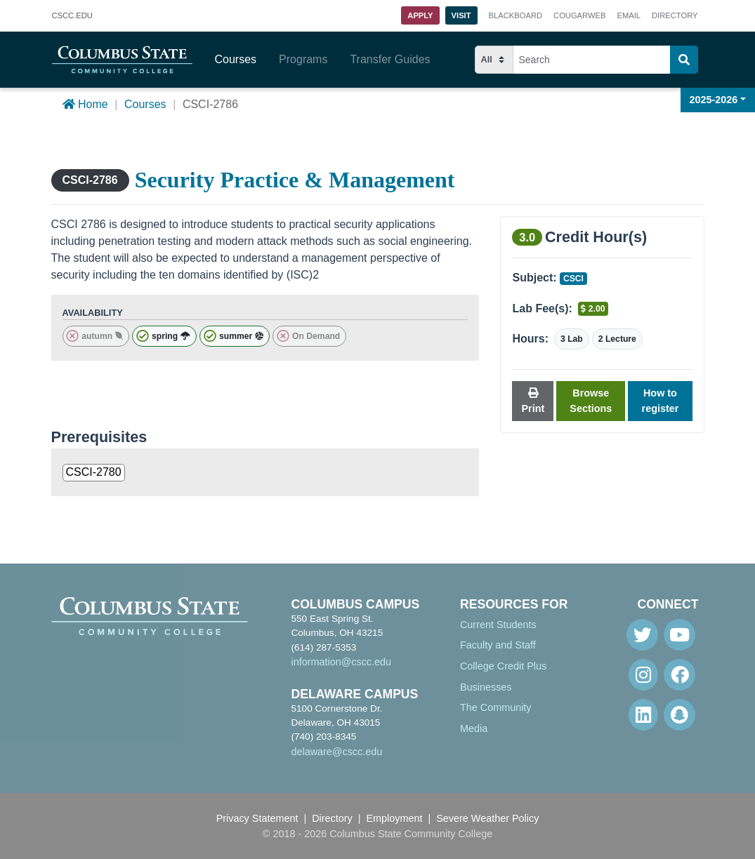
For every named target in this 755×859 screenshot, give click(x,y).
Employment (395, 818)
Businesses (486, 687)
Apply (420, 15)
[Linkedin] (643, 715)
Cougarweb (579, 15)
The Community (496, 707)
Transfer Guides (390, 59)
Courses (236, 59)
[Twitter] (642, 635)
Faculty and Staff (498, 645)
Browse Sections (591, 400)
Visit (461, 15)
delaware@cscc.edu (336, 751)
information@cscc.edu (341, 661)
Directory (674, 15)
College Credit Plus (503, 666)
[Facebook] (679, 675)
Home (85, 104)
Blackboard (515, 15)
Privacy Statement (257, 818)
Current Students (498, 624)
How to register (660, 400)
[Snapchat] (679, 715)
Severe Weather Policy (487, 818)
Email (629, 15)
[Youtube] (679, 635)
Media (473, 728)
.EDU (72, 16)
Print (532, 401)
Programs (303, 59)
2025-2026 (714, 99)
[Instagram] (643, 675)
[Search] (684, 60)
